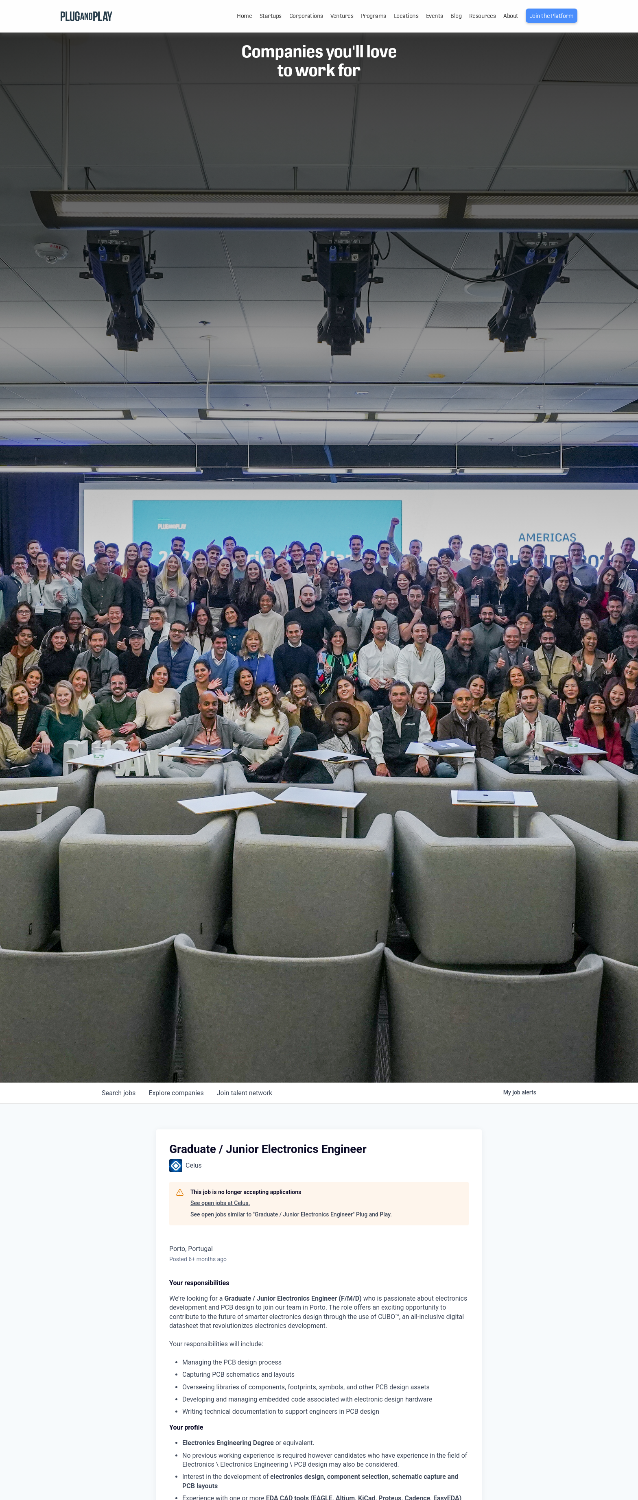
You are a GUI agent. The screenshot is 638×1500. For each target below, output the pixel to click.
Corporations (306, 16)
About (510, 16)
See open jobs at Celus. (220, 1203)
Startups (271, 16)
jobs (118, 1093)
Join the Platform (552, 16)
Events (434, 16)
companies (176, 1093)
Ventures (341, 16)
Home (244, 16)
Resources (482, 16)
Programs (373, 16)
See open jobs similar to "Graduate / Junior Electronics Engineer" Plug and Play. (291, 1214)
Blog (455, 16)
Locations (406, 16)
